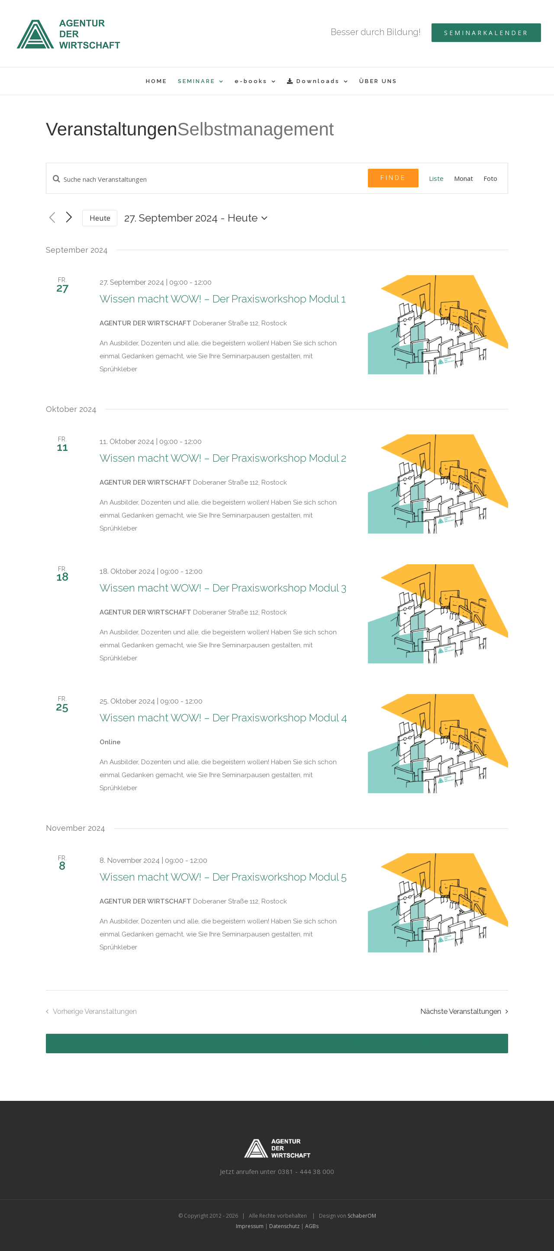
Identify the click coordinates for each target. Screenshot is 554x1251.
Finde (393, 177)
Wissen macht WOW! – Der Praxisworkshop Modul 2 (223, 458)
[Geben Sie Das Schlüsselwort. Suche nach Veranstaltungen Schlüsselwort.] (207, 179)
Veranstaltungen (111, 129)
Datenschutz (284, 1226)
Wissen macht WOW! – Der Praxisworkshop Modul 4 (223, 717)
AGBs (312, 1226)
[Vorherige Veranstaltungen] (52, 218)
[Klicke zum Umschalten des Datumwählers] (198, 218)
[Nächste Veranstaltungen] (466, 1011)
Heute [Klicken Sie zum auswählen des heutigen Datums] (100, 218)
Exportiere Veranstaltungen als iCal (402, 1043)
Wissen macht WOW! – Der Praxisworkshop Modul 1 (223, 299)
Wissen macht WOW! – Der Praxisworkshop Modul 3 (223, 588)
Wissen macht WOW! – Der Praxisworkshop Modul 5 (223, 877)
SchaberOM (362, 1215)
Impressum (250, 1226)
